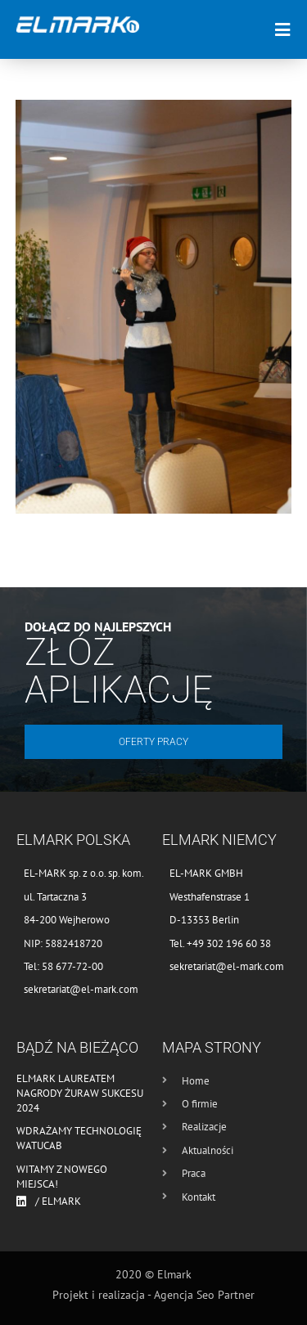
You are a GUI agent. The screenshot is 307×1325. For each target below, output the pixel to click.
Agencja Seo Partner (204, 1294)
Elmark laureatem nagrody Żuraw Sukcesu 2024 (79, 1093)
